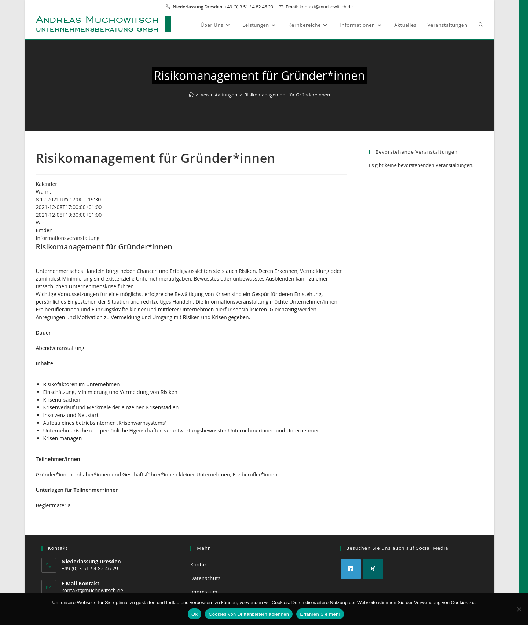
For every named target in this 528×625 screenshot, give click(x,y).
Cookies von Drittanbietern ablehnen (249, 614)
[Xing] (373, 569)
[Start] (191, 94)
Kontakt (199, 564)
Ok (194, 614)
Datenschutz (205, 578)
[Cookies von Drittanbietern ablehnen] (518, 609)
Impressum (203, 591)
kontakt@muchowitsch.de (326, 7)
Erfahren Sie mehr (320, 614)
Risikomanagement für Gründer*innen (287, 94)
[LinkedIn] (351, 569)
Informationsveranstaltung (68, 237)
